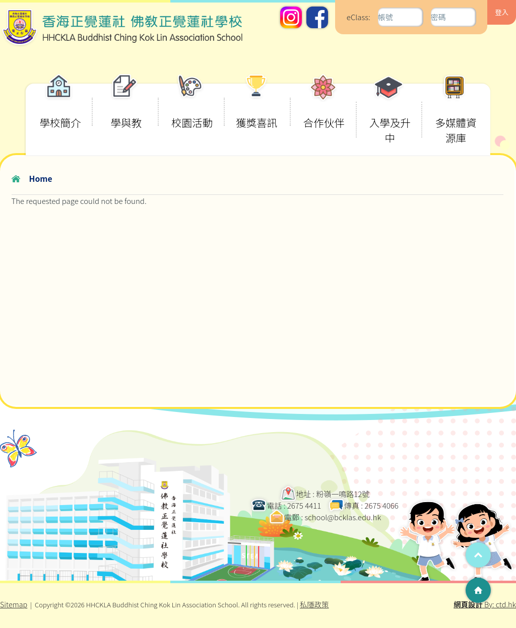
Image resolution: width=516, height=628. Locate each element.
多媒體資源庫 (456, 114)
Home (40, 178)
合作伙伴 (324, 107)
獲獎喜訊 (256, 107)
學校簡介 (60, 107)
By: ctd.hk (485, 604)
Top (478, 555)
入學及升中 (390, 114)
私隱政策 (314, 604)
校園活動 (192, 107)
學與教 (126, 107)
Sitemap (13, 604)
